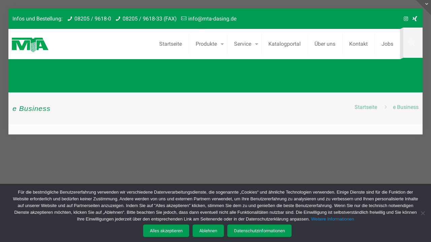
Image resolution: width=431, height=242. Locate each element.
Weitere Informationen (332, 218)
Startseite (366, 107)
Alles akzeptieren (166, 230)
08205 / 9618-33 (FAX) (150, 18)
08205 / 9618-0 (92, 18)
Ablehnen (208, 230)
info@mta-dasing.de (212, 18)
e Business (406, 107)
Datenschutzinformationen (259, 230)
